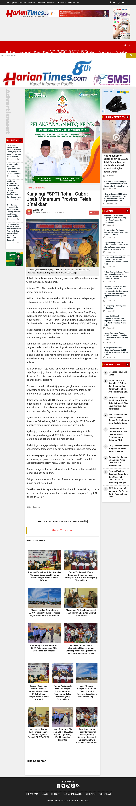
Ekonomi (48, 52)
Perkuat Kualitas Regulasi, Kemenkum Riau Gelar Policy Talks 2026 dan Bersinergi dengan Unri (118, 477)
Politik (61, 52)
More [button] (20, 58)
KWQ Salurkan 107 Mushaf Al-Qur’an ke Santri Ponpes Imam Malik (118, 492)
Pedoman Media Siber (46, 3)
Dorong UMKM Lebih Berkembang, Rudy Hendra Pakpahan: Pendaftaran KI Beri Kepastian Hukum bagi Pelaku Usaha (114, 320)
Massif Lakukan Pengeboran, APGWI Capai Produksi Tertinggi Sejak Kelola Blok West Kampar (44, 613)
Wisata (10, 58)
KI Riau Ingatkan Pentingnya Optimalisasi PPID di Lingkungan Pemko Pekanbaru (14, 168)
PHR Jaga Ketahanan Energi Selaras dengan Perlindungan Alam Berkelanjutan (119, 418)
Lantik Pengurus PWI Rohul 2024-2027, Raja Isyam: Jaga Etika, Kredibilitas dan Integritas (44, 648)
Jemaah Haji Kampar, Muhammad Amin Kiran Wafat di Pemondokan (118, 461)
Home (11, 52)
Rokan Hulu (40, 188)
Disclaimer (62, 3)
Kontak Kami (73, 3)
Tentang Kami (11, 3)
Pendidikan (88, 52)
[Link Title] (58, 786)
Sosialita (121, 52)
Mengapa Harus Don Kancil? (118, 373)
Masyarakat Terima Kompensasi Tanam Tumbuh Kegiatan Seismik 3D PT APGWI (80, 613)
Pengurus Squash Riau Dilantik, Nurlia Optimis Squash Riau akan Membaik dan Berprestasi (118, 403)
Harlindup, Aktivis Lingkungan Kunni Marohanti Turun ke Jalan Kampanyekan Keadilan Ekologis (115, 184)
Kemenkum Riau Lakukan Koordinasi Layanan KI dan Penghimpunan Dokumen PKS (118, 434)
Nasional (25, 52)
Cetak (93, 212)
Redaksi (22, 3)
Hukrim (73, 52)
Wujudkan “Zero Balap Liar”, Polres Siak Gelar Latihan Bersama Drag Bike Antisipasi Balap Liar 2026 (118, 386)
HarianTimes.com (63, 530)
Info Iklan (31, 3)
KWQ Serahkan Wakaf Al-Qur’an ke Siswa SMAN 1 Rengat (119, 448)
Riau (37, 52)
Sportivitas (105, 52)
